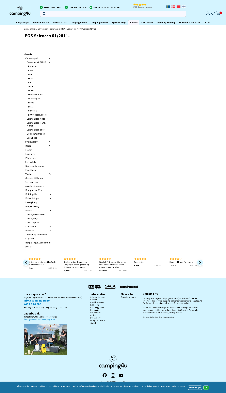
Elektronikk (147, 22)
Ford (30, 78)
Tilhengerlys (31, 218)
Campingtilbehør (99, 22)
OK (206, 387)
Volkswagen (71, 29)
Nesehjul (29, 230)
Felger (28, 149)
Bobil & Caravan (41, 22)
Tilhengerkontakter (35, 214)
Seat (30, 106)
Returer (93, 299)
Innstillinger (195, 387)
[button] (144, 5)
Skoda (31, 102)
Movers (28, 210)
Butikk (93, 315)
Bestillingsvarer (97, 302)
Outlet (207, 22)
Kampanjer (95, 310)
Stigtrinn (29, 238)
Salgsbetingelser (97, 297)
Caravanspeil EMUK (57, 29)
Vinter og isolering (166, 22)
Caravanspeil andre (36, 129)
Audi (30, 74)
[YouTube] (121, 376)
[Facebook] (104, 375)
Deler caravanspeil (36, 133)
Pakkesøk (94, 305)
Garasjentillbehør (34, 178)
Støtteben (30, 226)
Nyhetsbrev (95, 318)
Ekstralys (30, 153)
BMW (30, 70)
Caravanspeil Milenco (37, 118)
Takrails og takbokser (36, 234)
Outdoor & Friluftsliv (189, 22)
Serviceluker (31, 161)
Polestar (32, 66)
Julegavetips (22, 22)
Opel (30, 86)
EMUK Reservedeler (37, 114)
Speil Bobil (32, 137)
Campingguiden (97, 307)
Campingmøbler (78, 22)
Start (26, 29)
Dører (28, 145)
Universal (32, 110)
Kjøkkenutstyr (119, 22)
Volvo (31, 90)
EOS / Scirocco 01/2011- (88, 29)
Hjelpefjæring (32, 206)
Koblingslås (31, 194)
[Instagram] (113, 375)
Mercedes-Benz (35, 94)
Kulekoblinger (32, 198)
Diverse (29, 246)
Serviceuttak (31, 182)
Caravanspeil (43, 29)
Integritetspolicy (97, 320)
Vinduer (29, 174)
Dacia (30, 82)
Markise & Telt (59, 22)
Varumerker (95, 312)
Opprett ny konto (128, 297)
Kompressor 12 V (33, 190)
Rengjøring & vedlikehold (37, 242)
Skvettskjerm (32, 222)
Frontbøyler (31, 170)
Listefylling (31, 202)
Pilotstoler (30, 157)
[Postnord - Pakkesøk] (129, 287)
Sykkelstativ (31, 141)
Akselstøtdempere (34, 186)
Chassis (134, 22)
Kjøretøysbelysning (35, 166)
